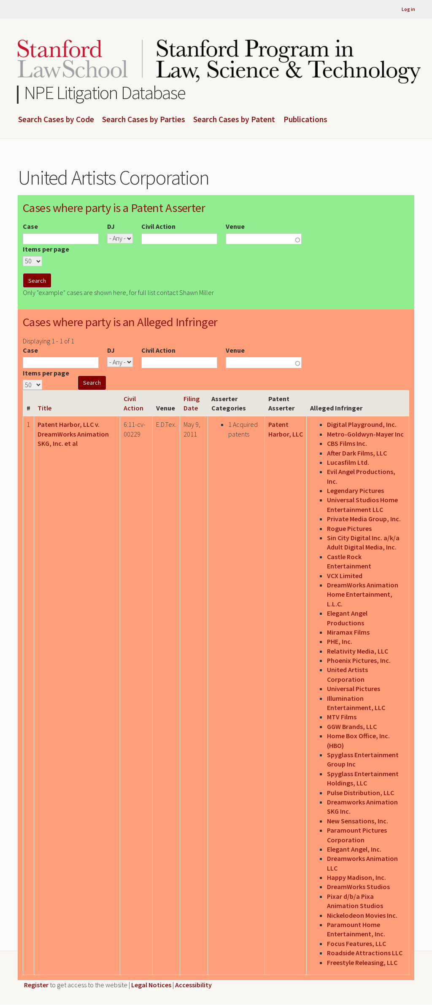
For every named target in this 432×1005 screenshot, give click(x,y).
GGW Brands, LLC (352, 726)
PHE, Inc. (339, 641)
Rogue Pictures (349, 528)
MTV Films (341, 717)
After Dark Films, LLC (357, 453)
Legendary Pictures (355, 490)
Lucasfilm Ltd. (348, 462)
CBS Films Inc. (347, 443)
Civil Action (158, 226)
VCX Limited (344, 575)
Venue (235, 226)
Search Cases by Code (56, 119)
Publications (305, 119)
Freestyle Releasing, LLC (362, 962)
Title (44, 408)
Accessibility (193, 985)
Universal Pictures (353, 688)
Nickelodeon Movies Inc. (362, 915)
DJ (111, 226)
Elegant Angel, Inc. (354, 849)
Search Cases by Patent (234, 119)
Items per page (46, 249)
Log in (408, 9)
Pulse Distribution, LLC (360, 792)
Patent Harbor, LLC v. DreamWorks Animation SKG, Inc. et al (73, 434)
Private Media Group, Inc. (364, 519)
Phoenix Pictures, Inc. (359, 660)
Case (30, 226)
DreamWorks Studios (358, 886)
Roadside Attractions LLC (364, 953)
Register (36, 985)
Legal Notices (151, 985)
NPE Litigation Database (105, 92)
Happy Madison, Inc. (356, 877)
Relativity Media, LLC (357, 651)
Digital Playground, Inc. (362, 424)
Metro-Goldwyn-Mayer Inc (365, 434)
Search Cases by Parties (143, 119)
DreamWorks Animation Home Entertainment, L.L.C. (362, 594)
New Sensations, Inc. (357, 821)
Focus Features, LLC (356, 943)
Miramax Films (348, 632)
